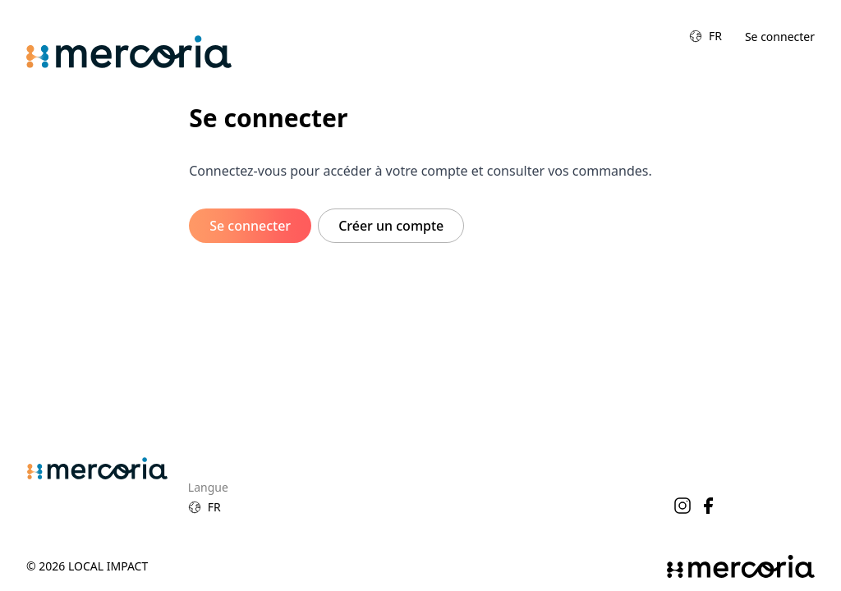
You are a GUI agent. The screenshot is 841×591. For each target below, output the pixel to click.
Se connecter (780, 36)
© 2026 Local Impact (87, 566)
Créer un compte (390, 226)
